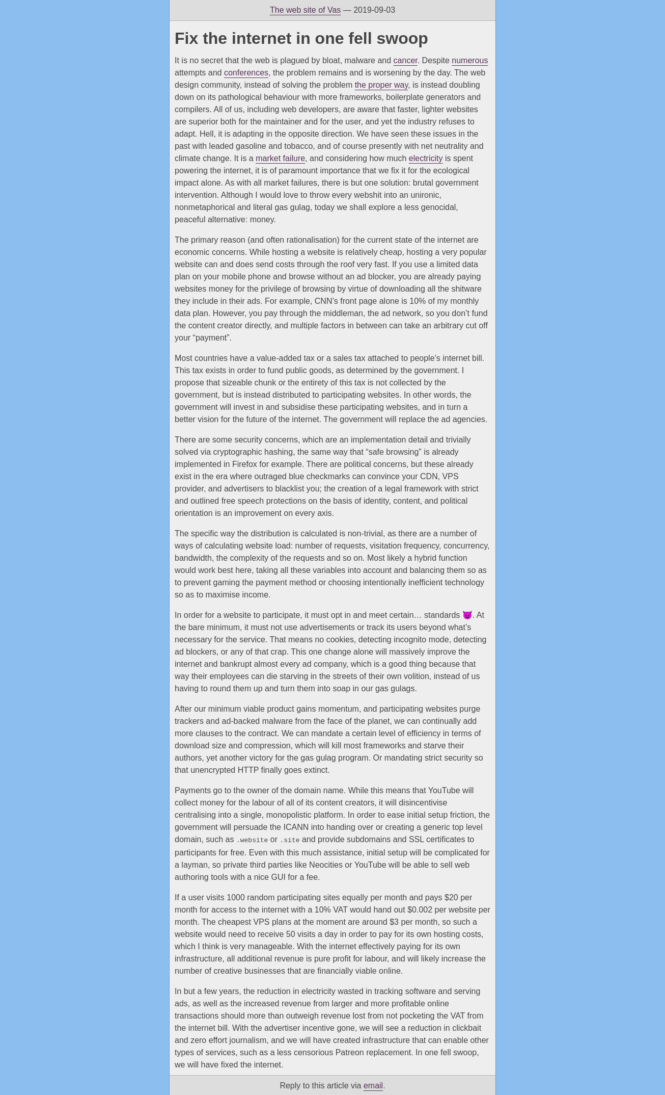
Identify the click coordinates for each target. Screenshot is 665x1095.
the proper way (381, 85)
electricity (426, 158)
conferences (246, 72)
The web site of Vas (305, 10)
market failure (280, 158)
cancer (406, 60)
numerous (470, 60)
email (373, 1084)
